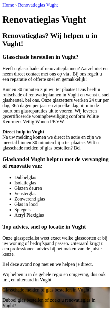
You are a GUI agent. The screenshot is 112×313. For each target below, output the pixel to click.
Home (8, 4)
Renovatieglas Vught (38, 4)
